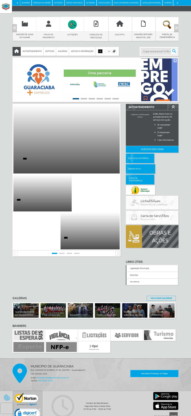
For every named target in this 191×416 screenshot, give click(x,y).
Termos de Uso (95, 409)
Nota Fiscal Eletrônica (138, 158)
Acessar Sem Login (152, 149)
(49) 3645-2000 (45, 359)
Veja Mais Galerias (160, 277)
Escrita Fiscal (161, 158)
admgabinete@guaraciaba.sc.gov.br (53, 356)
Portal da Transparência (135, 168)
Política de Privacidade (95, 412)
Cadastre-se (135, 114)
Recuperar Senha (143, 115)
